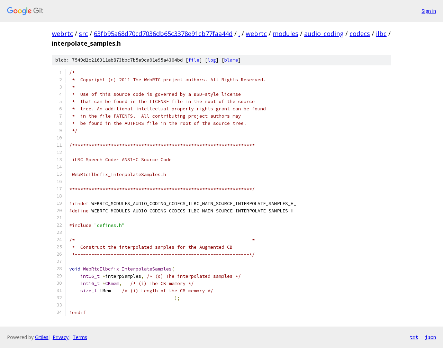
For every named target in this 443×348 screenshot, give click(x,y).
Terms (80, 337)
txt (414, 337)
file (193, 60)
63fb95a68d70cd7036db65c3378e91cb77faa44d (163, 33)
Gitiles (41, 337)
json (430, 337)
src (83, 33)
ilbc (381, 33)
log (212, 60)
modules (285, 33)
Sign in (429, 11)
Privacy (61, 337)
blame (231, 60)
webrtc (62, 33)
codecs (360, 33)
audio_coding (324, 33)
